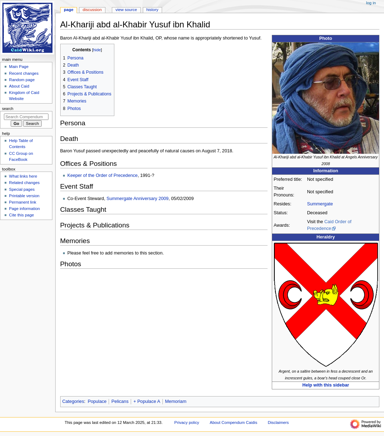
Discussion (92, 9)
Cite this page (21, 215)
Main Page (18, 66)
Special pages (22, 189)
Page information (24, 208)
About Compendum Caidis (233, 422)
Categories (73, 401)
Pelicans (120, 401)
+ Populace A (146, 401)
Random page (22, 80)
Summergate (320, 203)
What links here (23, 176)
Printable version (24, 196)
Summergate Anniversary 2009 (137, 198)
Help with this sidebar (325, 385)
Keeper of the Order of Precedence (102, 175)
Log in (371, 3)
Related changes (24, 182)
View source (126, 9)
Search (8, 108)
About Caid (19, 86)
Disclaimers (278, 422)
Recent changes (23, 73)
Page (68, 9)
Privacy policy (186, 422)
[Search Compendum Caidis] (26, 117)
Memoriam (175, 401)
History (152, 9)
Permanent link (22, 202)
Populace (97, 401)
